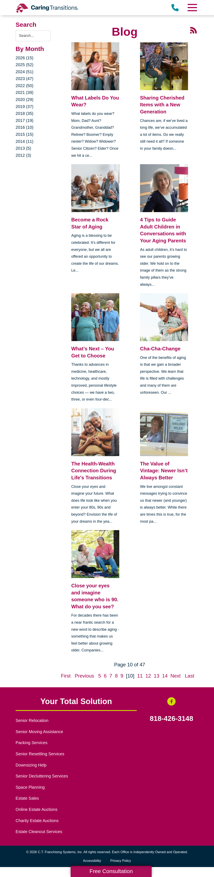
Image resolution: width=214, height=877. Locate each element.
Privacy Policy (120, 860)
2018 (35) (24, 113)
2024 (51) (24, 71)
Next (175, 676)
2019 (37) (24, 106)
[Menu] (192, 7)
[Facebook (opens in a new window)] (171, 701)
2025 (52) (24, 64)
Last (189, 676)
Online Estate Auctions (36, 809)
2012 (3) (23, 155)
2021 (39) (24, 92)
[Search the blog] (33, 35)
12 (148, 676)
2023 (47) (24, 78)
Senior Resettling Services (40, 754)
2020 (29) (24, 99)
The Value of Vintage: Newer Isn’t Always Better (164, 470)
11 (140, 676)
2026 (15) (24, 58)
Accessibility (92, 860)
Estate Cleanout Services (39, 831)
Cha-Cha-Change (160, 348)
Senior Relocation (32, 720)
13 (156, 676)
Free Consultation (111, 871)
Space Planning (30, 787)
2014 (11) (24, 141)
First (66, 676)
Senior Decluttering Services (42, 776)
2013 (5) (23, 148)
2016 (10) (24, 127)
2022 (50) (24, 85)
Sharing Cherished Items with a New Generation (162, 104)
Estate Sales (27, 798)
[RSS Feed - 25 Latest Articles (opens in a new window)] (193, 30)
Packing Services (31, 742)
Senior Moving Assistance (39, 731)
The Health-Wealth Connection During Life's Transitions (93, 470)
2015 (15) (24, 134)
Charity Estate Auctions (37, 820)
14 (165, 676)
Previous (84, 676)
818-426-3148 (171, 718)
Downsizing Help (31, 765)
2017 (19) (24, 120)
